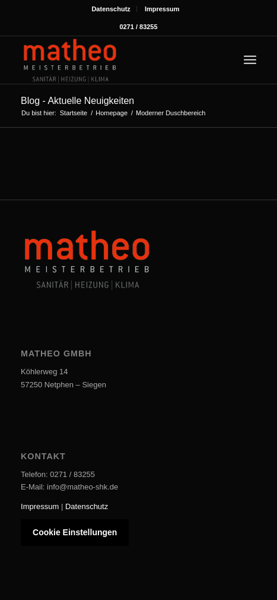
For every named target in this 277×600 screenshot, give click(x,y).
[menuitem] (110, 9)
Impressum (162, 8)
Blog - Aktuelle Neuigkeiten (77, 101)
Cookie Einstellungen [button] (75, 532)
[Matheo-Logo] (115, 60)
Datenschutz (110, 8)
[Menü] (250, 60)
